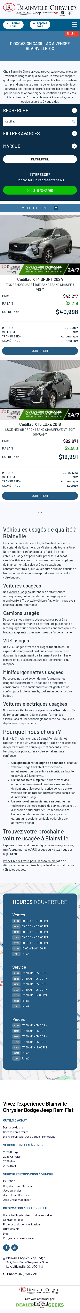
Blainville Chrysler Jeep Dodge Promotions (29, 1136)
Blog (6, 1233)
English (72, 33)
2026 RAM (9, 1165)
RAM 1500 (9, 1181)
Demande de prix (13, 1127)
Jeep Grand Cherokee (16, 1195)
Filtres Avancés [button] (21, 133)
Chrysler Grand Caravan (18, 1186)
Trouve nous (13, 24)
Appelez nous (40, 24)
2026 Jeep (9, 1161)
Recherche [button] (15, 110)
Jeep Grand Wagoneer (17, 1199)
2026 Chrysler (11, 1156)
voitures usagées (20, 592)
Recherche (40, 159)
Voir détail (40, 351)
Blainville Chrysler (14, 738)
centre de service (49, 805)
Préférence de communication (21, 1224)
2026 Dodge (10, 1152)
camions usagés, (34, 619)
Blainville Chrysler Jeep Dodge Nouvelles (27, 1215)
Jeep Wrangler (12, 1190)
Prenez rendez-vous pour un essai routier (30, 861)
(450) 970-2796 (40, 190)
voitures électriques (21, 710)
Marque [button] (11, 146)
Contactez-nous (13, 1219)
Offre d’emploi (11, 1229)
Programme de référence (18, 1238)
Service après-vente (15, 1132)
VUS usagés (16, 647)
